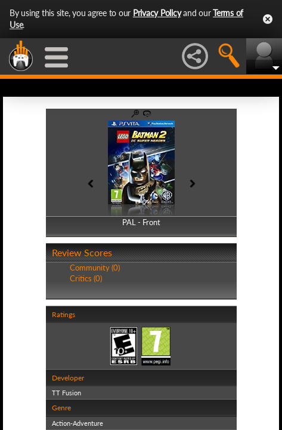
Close (267, 19)
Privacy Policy (157, 13)
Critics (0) (86, 278)
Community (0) (95, 267)
